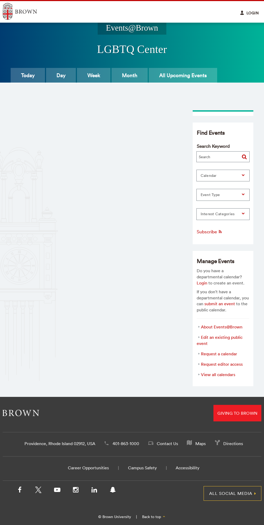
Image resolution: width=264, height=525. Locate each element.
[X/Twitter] (38, 490)
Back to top (154, 516)
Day (60, 75)
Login (202, 283)
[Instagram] (75, 490)
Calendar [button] (209, 175)
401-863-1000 (126, 443)
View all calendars (218, 374)
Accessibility (187, 467)
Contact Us (167, 443)
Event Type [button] (210, 194)
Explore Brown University (26, 11)
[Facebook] (19, 490)
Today (28, 75)
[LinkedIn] (94, 490)
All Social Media (230, 493)
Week (93, 75)
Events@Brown (132, 27)
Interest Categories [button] (218, 213)
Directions (233, 443)
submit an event (219, 303)
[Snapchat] (113, 490)
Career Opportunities (88, 467)
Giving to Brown (237, 413)
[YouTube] (57, 490)
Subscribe (209, 231)
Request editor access (222, 364)
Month (129, 75)
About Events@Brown (221, 326)
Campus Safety (142, 467)
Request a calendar (219, 353)
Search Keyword (213, 146)
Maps (200, 443)
